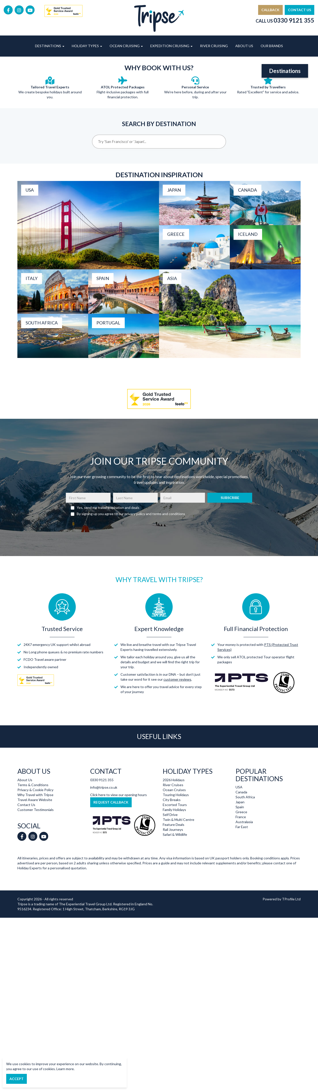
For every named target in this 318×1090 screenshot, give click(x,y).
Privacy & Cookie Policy (35, 856)
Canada (241, 858)
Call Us (285, 21)
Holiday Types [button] (87, 46)
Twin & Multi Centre (178, 885)
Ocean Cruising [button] (126, 46)
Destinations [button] (49, 46)
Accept (16, 1079)
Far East (242, 893)
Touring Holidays (176, 861)
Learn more (65, 1069)
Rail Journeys (173, 895)
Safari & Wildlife (175, 900)
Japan (240, 868)
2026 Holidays (174, 846)
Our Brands (272, 46)
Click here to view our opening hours (118, 861)
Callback (270, 10)
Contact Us (299, 10)
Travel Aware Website (34, 866)
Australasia (244, 888)
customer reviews (177, 745)
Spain (240, 873)
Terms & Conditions (32, 851)
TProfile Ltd (291, 965)
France (241, 883)
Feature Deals (173, 890)
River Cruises (173, 851)
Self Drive (170, 881)
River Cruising (214, 46)
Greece (241, 878)
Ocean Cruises (174, 856)
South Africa (245, 863)
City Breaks (172, 866)
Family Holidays (174, 876)
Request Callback (110, 868)
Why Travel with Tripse (35, 861)
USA (239, 853)
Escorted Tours (175, 871)
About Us (244, 46)
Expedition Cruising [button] (171, 46)
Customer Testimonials (35, 876)
